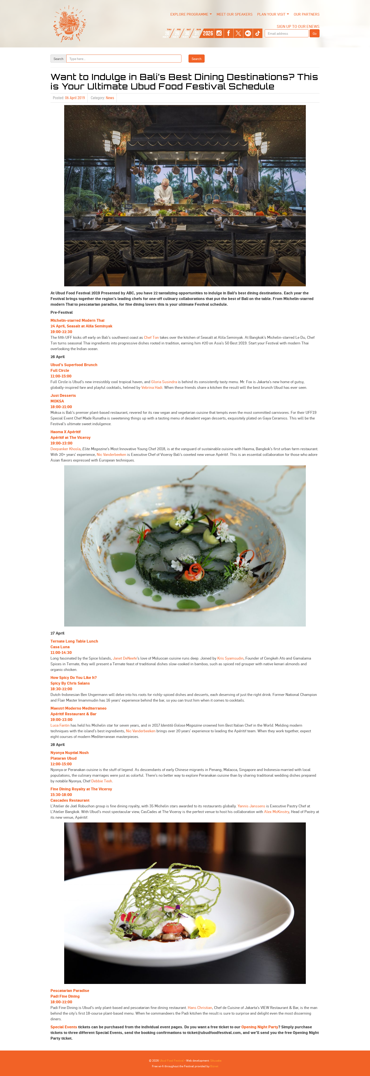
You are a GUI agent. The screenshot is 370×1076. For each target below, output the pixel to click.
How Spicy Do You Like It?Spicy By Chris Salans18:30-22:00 (73, 683)
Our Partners (307, 14)
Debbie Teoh (101, 780)
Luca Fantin (60, 725)
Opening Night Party (259, 1026)
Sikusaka (215, 1060)
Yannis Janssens (251, 805)
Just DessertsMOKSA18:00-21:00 (63, 401)
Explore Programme (189, 14)
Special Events (63, 1026)
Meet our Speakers (234, 14)
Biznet (214, 1066)
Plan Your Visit (271, 14)
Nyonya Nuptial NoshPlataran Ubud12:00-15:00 (69, 758)
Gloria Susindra (164, 381)
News (110, 98)
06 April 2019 (75, 98)
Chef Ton (151, 337)
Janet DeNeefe (125, 658)
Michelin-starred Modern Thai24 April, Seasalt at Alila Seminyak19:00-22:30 (81, 326)
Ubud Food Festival (172, 1060)
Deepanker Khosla (65, 448)
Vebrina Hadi (151, 387)
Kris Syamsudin (230, 658)
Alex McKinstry (276, 811)
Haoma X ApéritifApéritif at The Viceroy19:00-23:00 (70, 437)
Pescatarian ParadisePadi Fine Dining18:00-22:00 (69, 996)
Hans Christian (200, 1007)
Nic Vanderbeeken (111, 454)
